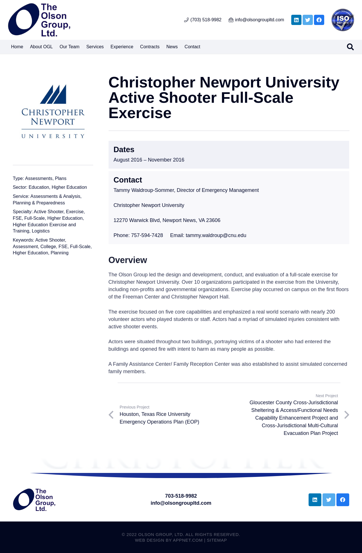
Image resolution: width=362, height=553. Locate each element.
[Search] (350, 47)
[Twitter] (308, 20)
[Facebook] (319, 20)
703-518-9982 (181, 496)
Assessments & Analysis (55, 196)
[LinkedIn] (296, 20)
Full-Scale (34, 218)
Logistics (41, 230)
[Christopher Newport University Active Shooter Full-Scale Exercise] (53, 114)
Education (39, 187)
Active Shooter (48, 211)
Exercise (75, 211)
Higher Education (69, 187)
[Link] (39, 20)
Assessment (25, 246)
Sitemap (217, 540)
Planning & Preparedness (39, 202)
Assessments (38, 178)
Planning (59, 252)
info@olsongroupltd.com (181, 503)
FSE (17, 218)
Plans (60, 178)
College (48, 246)
